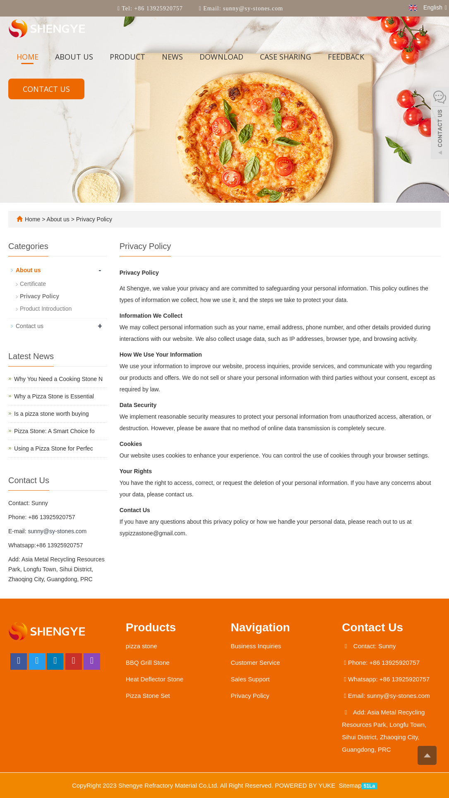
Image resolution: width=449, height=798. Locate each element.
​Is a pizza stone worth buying (51, 413)
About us (74, 57)
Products (151, 627)
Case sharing (285, 57)
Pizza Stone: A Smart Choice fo (54, 431)
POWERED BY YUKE (306, 785)
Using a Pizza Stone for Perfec (53, 448)
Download (221, 57)
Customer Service (255, 662)
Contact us (46, 89)
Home (27, 57)
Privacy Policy (93, 219)
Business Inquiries (256, 645)
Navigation (260, 627)
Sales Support (250, 679)
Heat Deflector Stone (154, 679)
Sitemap (350, 785)
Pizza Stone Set (148, 695)
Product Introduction (46, 308)
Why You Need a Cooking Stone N (58, 379)
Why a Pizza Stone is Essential (54, 396)
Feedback (346, 57)
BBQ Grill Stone (148, 662)
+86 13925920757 (157, 8)
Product (127, 57)
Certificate (33, 283)
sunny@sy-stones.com (252, 8)
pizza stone (141, 645)
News (172, 57)
